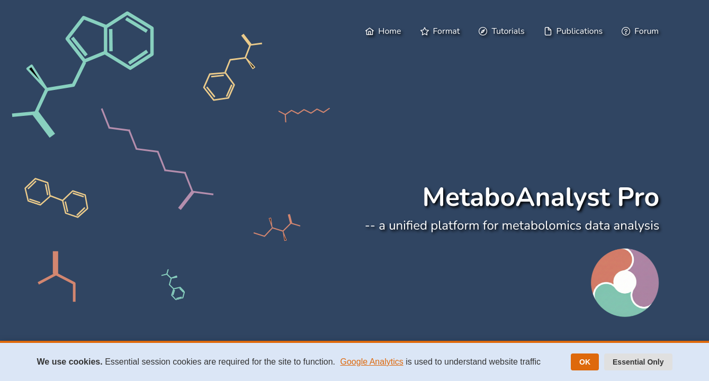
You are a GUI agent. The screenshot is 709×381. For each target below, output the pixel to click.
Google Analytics (371, 361)
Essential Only (638, 362)
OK (584, 362)
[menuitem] (384, 31)
